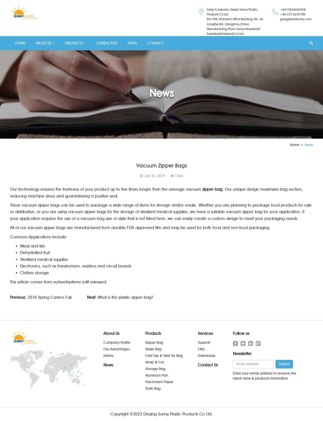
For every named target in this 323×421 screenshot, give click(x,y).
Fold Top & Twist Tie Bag (164, 356)
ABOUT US (45, 43)
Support (204, 342)
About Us (111, 333)
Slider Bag (153, 349)
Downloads (206, 356)
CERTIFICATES (107, 43)
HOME (20, 43)
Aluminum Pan (156, 375)
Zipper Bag (154, 342)
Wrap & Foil (154, 362)
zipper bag (212, 189)
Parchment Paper (159, 382)
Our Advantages (116, 349)
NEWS (132, 43)
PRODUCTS (75, 43)
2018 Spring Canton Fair (50, 297)
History (108, 356)
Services (205, 333)
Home (295, 145)
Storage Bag (155, 369)
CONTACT (155, 43)
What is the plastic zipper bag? (125, 297)
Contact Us (208, 365)
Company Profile (116, 342)
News (108, 365)
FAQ (201, 349)
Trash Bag (152, 388)
